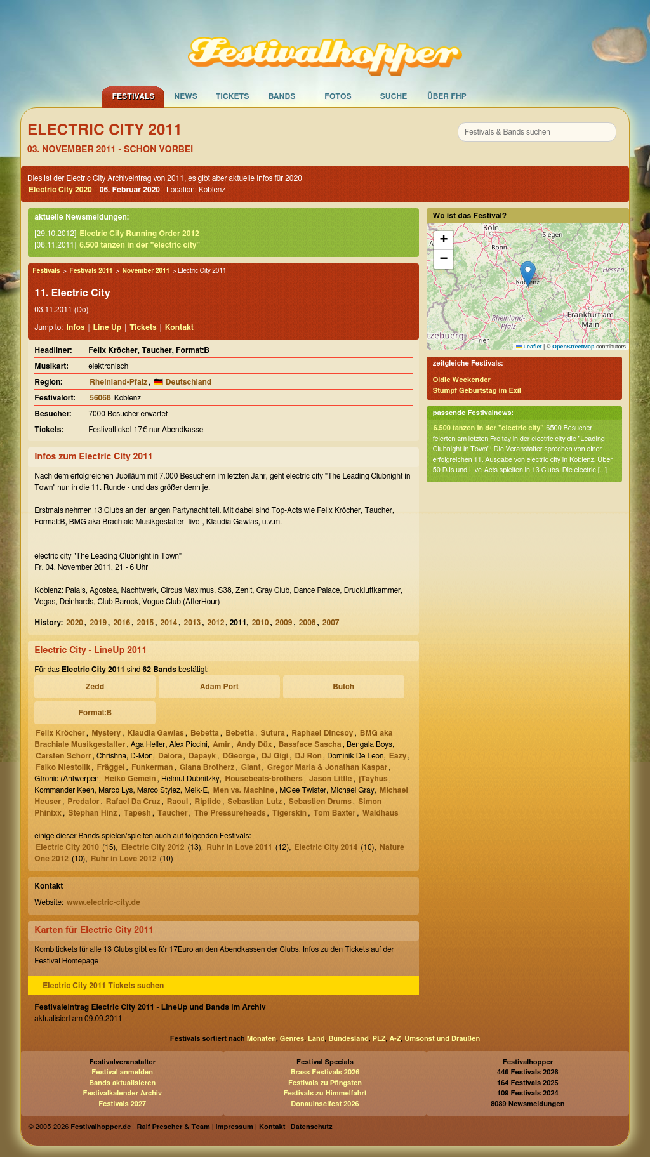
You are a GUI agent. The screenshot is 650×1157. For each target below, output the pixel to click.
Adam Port (219, 687)
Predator (83, 801)
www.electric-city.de (103, 902)
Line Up (107, 327)
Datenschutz (312, 1126)
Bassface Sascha (310, 744)
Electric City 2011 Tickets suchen (103, 985)
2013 (192, 622)
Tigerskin (289, 813)
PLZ (379, 1038)
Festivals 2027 (122, 1104)
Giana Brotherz (207, 767)
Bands (282, 96)
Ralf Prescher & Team (173, 1126)
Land (316, 1038)
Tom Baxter (335, 813)
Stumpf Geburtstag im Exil (477, 390)
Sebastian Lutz (254, 801)
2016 (121, 622)
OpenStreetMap (573, 346)
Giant (251, 767)
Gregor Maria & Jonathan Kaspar (327, 767)
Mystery (106, 733)
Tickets (232, 96)
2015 (145, 622)
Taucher (172, 813)
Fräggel (111, 767)
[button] (528, 274)
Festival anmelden (122, 1072)
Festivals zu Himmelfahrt (324, 1093)
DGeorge (238, 756)
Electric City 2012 (153, 847)
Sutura (272, 733)
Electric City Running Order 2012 (139, 233)
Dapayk (202, 756)
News (185, 96)
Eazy (397, 756)
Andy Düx (254, 744)
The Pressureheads (230, 813)
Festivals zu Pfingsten (325, 1083)
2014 (169, 622)
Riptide (208, 801)
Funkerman (152, 767)
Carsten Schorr (63, 756)
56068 (100, 398)
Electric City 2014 (326, 847)
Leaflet (529, 346)
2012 (216, 622)
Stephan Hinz (92, 813)
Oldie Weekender (462, 379)
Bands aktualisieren (122, 1083)
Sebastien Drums (319, 801)
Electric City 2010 (67, 847)
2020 (74, 622)
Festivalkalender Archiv (122, 1093)
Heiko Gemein (130, 779)
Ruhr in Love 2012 (124, 859)
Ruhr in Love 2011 (239, 847)
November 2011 (145, 271)
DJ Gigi (275, 756)
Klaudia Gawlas (156, 733)
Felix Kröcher (60, 733)
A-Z (395, 1038)
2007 (331, 622)
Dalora (170, 756)
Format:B (95, 713)
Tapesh (137, 813)
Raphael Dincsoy (322, 733)
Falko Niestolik (63, 767)
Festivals (133, 96)
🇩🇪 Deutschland (182, 382)
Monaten (261, 1038)
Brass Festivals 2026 (325, 1072)
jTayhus (373, 779)
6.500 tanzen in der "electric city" (139, 245)
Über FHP (447, 96)
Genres (292, 1038)
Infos (75, 327)
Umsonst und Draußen (442, 1038)
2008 (307, 622)
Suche (394, 96)
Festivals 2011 (90, 271)
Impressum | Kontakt (250, 1126)
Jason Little (330, 779)
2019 (98, 622)
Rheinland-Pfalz (118, 382)
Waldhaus (380, 813)
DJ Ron (308, 756)
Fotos (337, 96)
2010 (260, 622)
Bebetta (204, 733)
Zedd (95, 687)
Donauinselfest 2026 (325, 1104)
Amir (221, 744)
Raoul (177, 801)
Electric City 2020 (60, 190)
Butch (343, 687)
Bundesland (348, 1038)
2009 (284, 622)
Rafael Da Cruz (133, 801)
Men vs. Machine (244, 790)
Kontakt (179, 327)
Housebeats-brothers (264, 779)
